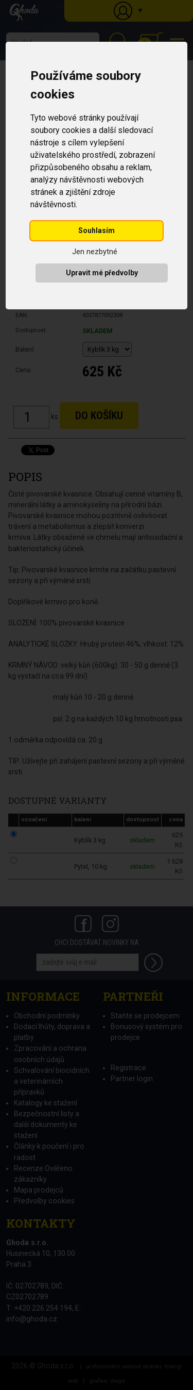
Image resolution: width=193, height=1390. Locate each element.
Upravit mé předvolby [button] (102, 273)
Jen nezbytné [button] (94, 251)
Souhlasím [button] (96, 230)
